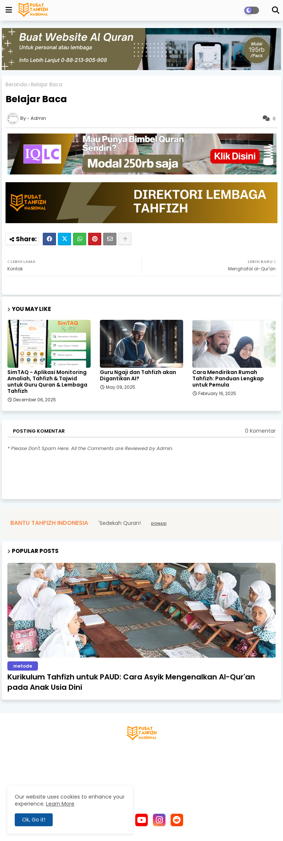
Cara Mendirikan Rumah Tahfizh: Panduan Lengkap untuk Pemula (228, 378)
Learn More (60, 803)
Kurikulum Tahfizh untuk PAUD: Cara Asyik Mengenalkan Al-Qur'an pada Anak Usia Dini (131, 682)
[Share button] (125, 239)
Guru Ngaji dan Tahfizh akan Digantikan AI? (138, 375)
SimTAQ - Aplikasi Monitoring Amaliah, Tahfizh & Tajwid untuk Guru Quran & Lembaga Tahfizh (47, 381)
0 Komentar (260, 431)
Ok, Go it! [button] (33, 819)
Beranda (16, 84)
